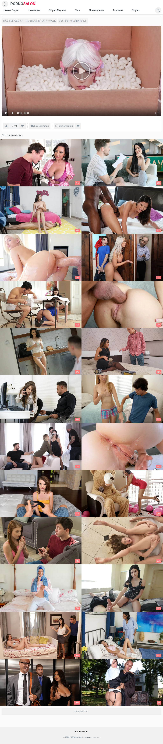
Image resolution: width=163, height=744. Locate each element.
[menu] (5, 4)
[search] (158, 10)
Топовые (118, 10)
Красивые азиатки (12, 21)
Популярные (96, 10)
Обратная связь (80, 732)
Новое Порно (11, 10)
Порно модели (57, 10)
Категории (34, 10)
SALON (22, 3)
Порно (135, 10)
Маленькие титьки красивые (41, 21)
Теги (77, 10)
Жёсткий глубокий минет (72, 21)
